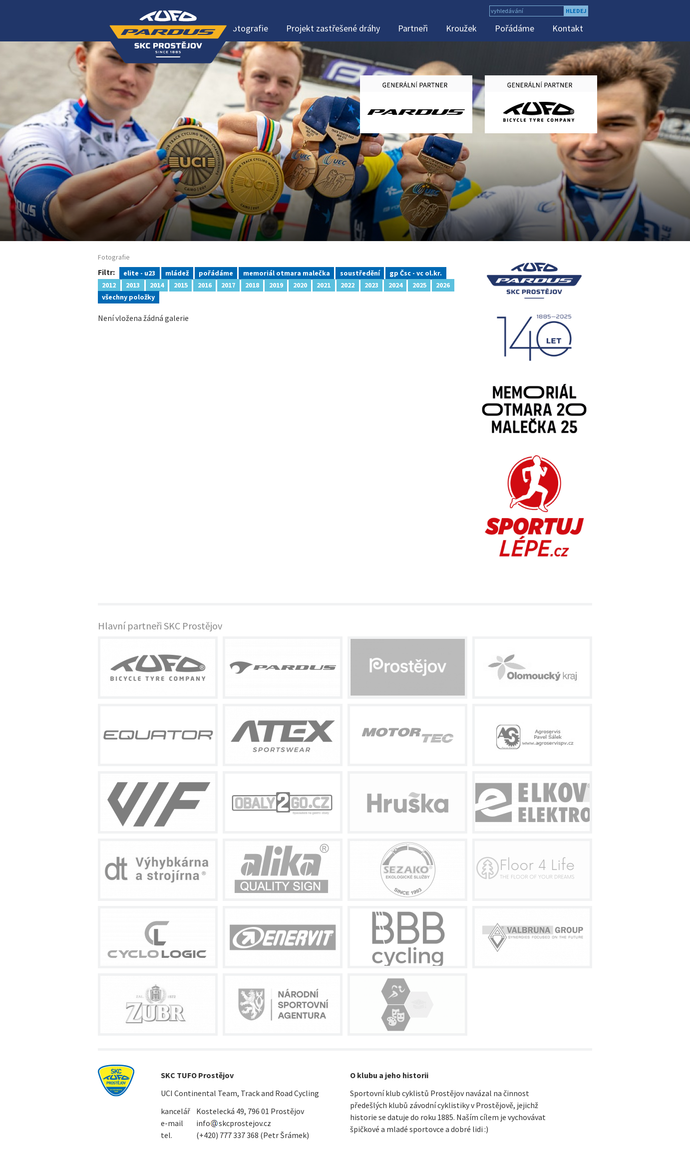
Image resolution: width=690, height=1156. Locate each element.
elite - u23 (139, 272)
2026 (443, 284)
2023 (371, 284)
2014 (157, 284)
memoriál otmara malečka (286, 272)
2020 (300, 284)
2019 (276, 284)
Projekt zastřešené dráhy (333, 28)
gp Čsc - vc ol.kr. (415, 272)
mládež (177, 272)
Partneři (413, 28)
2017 (228, 284)
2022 (347, 284)
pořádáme (216, 272)
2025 (419, 284)
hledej (576, 10)
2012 (109, 284)
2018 (252, 284)
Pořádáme (514, 28)
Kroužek (461, 28)
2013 (133, 284)
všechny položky (128, 296)
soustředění (360, 272)
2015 (181, 284)
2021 (324, 284)
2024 (395, 284)
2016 (205, 284)
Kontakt (567, 28)
